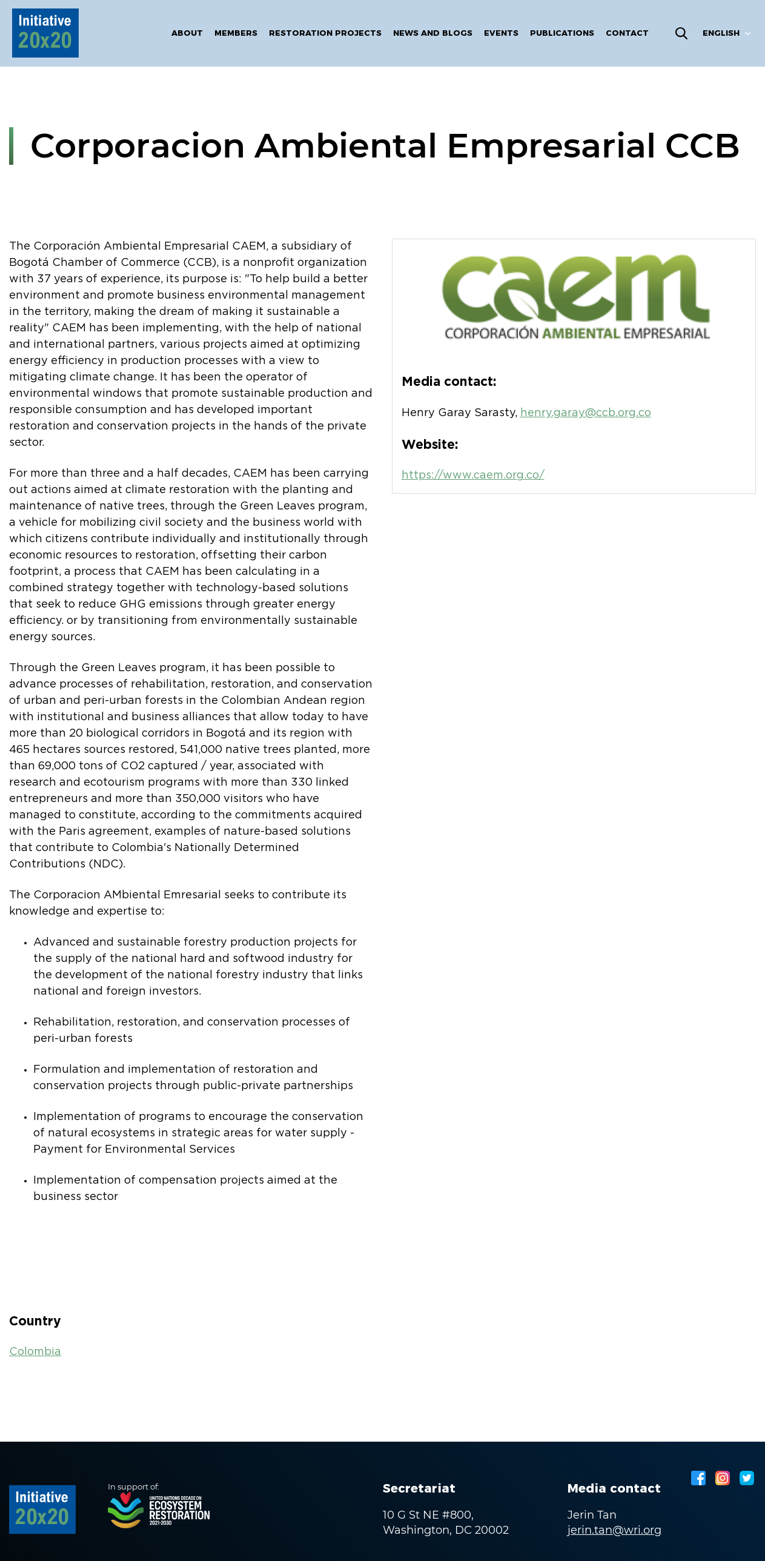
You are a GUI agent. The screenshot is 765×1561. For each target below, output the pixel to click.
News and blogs (432, 33)
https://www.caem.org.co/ (473, 475)
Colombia (35, 1352)
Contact (627, 33)
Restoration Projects (325, 33)
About (187, 33)
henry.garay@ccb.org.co (585, 413)
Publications (562, 33)
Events (501, 33)
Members (235, 33)
